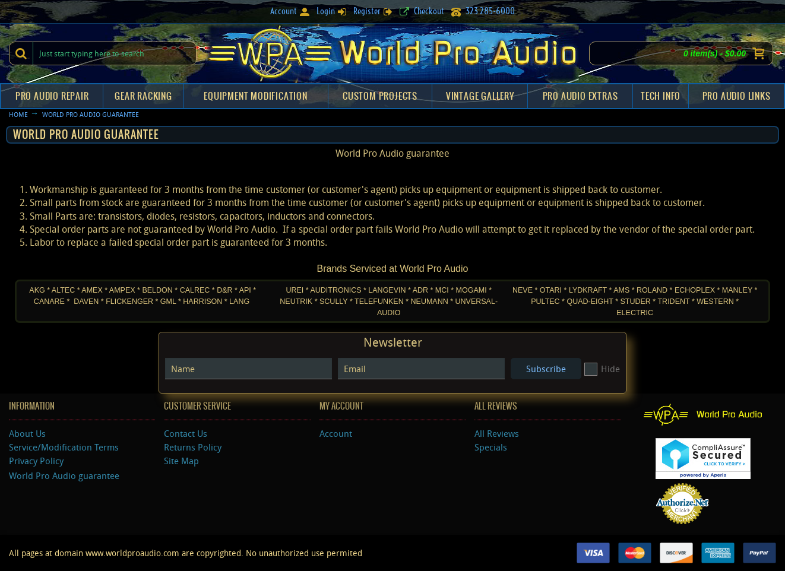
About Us (27, 433)
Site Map (181, 461)
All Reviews (496, 433)
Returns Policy (192, 447)
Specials (490, 447)
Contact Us (185, 433)
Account (335, 433)
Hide (602, 369)
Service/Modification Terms (64, 447)
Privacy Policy (36, 461)
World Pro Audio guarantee (64, 475)
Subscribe (546, 369)
